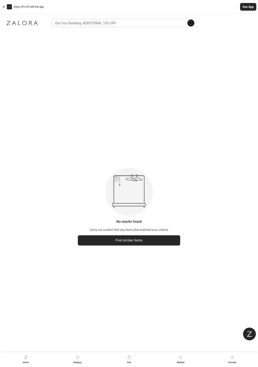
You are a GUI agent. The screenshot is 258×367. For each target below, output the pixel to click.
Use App (248, 7)
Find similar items (129, 240)
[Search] (190, 23)
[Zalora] (22, 23)
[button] (129, 7)
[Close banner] (4, 7)
